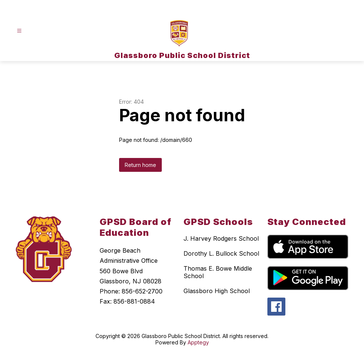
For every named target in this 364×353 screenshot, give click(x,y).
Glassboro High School (216, 291)
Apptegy (198, 342)
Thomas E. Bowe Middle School (217, 272)
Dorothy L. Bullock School (221, 253)
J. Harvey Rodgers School (221, 238)
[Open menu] (19, 31)
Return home (140, 165)
